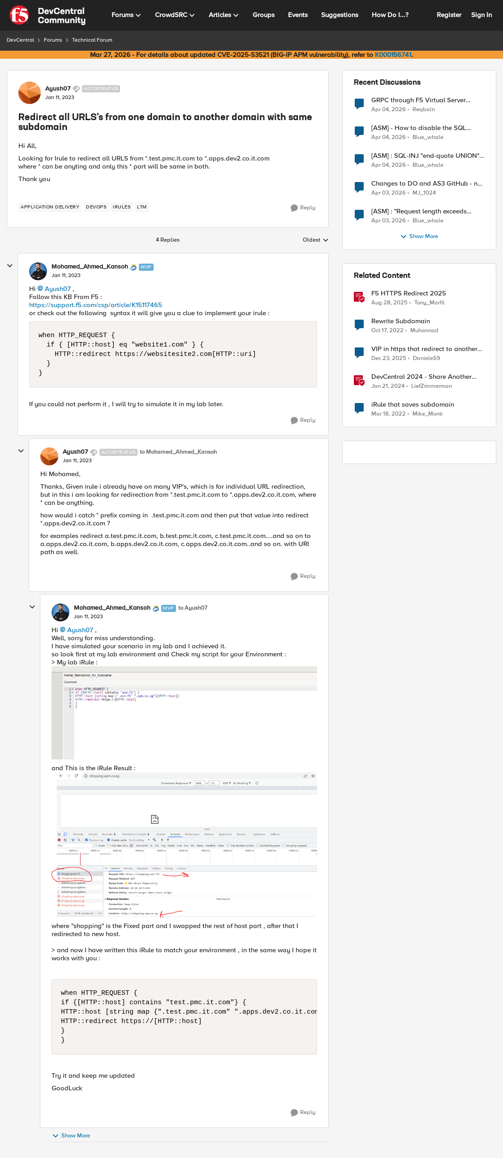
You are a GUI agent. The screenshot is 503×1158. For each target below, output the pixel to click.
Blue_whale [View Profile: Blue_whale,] (428, 137)
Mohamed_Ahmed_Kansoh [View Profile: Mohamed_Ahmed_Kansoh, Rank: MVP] (90, 266)
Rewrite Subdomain (400, 321)
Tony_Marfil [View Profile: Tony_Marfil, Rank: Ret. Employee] (429, 302)
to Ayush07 (192, 608)
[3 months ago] (388, 109)
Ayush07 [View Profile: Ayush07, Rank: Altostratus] (57, 88)
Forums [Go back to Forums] (53, 40)
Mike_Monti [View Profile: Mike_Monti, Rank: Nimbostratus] (428, 414)
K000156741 (393, 55)
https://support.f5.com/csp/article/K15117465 (95, 305)
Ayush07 (58, 289)
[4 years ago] (388, 414)
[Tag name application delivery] (50, 207)
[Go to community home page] (47, 15)
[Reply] (303, 208)
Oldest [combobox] (316, 240)
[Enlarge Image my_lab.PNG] (184, 712)
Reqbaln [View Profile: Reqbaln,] (424, 109)
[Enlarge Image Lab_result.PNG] (184, 844)
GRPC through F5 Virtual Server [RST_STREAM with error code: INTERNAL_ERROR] (418, 100)
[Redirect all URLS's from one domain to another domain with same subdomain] (66, 276)
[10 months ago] (389, 303)
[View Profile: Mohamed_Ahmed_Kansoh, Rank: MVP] (38, 271)
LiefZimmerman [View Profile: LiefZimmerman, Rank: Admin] (431, 386)
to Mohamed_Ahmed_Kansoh (178, 452)
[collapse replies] (9, 265)
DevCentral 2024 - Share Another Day (421, 377)
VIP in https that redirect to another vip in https (424, 349)
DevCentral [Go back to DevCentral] (20, 40)
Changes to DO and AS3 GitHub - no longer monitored (426, 183)
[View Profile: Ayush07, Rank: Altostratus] (29, 93)
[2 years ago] (387, 386)
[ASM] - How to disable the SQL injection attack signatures (418, 128)
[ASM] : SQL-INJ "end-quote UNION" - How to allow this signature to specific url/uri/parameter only (427, 156)
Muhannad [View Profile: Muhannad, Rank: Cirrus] (424, 330)
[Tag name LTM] (142, 207)
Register (449, 15)
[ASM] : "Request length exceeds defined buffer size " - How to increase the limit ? (419, 211)
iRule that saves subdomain (412, 404)
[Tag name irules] (122, 207)
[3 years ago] (387, 330)
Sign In (481, 15)
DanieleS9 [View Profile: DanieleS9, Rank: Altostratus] (426, 358)
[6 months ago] (388, 358)
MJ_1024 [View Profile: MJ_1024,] (424, 193)
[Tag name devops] (96, 207)
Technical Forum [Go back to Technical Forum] (92, 40)
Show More (71, 1136)
